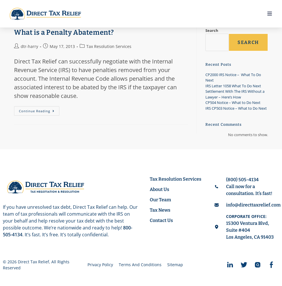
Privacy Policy (100, 264)
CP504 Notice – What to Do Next (232, 102)
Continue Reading (39, 109)
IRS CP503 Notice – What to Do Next (236, 108)
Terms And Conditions (140, 264)
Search (211, 30)
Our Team (160, 199)
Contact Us (161, 220)
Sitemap (175, 264)
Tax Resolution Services (108, 46)
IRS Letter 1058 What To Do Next (233, 85)
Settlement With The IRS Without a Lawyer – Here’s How (235, 94)
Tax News (160, 210)
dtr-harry (29, 46)
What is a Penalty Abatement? (64, 32)
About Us (159, 189)
